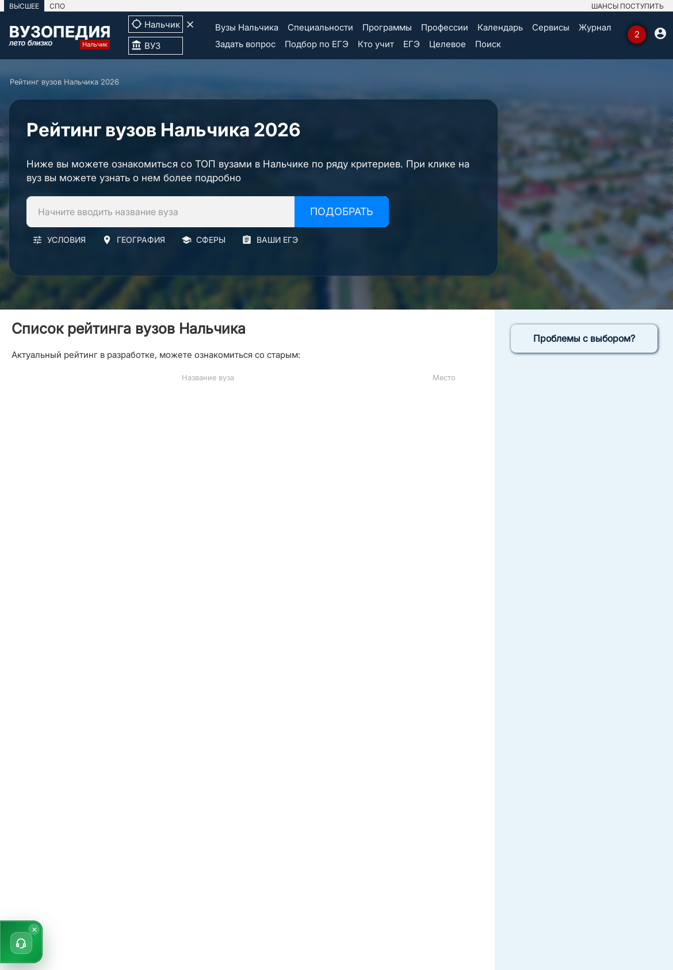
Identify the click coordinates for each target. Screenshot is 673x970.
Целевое (447, 44)
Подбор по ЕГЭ (317, 44)
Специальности (320, 27)
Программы (387, 27)
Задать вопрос (245, 44)
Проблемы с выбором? (584, 338)
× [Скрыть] (34, 928)
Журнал (595, 27)
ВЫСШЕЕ (24, 6)
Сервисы (550, 27)
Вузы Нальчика (246, 27)
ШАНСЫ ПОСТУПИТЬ (627, 6)
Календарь (500, 27)
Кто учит (376, 44)
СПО (57, 6)
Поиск (488, 44)
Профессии (444, 27)
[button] (21, 942)
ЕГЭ (411, 44)
